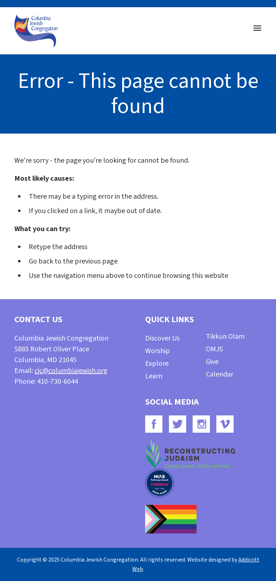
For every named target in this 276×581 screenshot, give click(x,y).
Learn (153, 376)
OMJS (214, 349)
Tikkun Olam (225, 337)
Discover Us (162, 338)
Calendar (219, 374)
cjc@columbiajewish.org (70, 371)
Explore (157, 364)
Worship (157, 351)
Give (212, 362)
